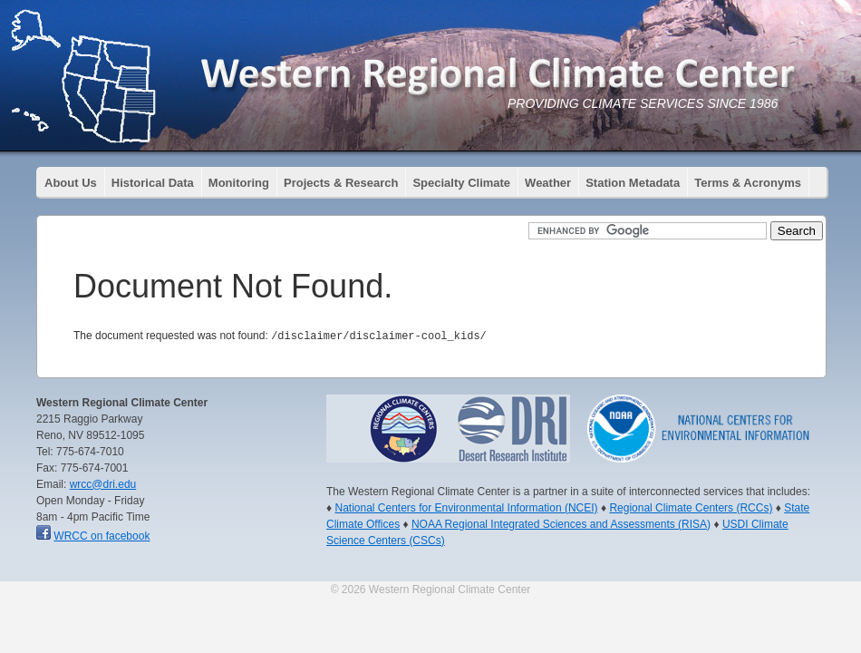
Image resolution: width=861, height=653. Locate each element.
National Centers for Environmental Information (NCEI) (465, 507)
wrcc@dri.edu (103, 483)
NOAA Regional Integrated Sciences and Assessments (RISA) (561, 523)
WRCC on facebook (101, 535)
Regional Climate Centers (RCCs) (690, 507)
